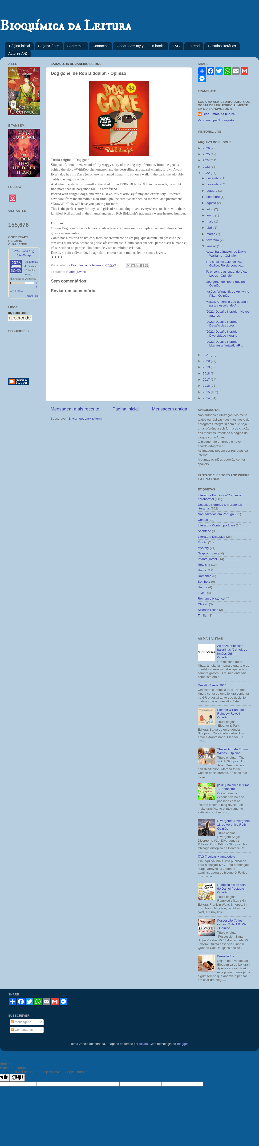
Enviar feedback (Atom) (85, 418)
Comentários (22, 1029)
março (211, 234)
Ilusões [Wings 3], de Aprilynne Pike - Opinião (227, 293)
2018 (207, 373)
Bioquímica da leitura (218, 114)
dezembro (214, 178)
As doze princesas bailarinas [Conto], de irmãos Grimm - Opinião (232, 651)
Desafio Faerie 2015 (212, 685)
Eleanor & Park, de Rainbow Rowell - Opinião (230, 713)
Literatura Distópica (211, 536)
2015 (207, 392)
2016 (207, 385)
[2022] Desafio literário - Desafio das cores (222, 323)
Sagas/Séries (48, 46)
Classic (203, 604)
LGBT (202, 593)
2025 (207, 154)
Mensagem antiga (169, 408)
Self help (204, 581)
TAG (176, 46)
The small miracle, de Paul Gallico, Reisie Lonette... (225, 263)
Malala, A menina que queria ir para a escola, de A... (227, 303)
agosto (211, 203)
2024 (207, 160)
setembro (213, 197)
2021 (207, 355)
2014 (207, 398)
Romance (204, 576)
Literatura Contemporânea (216, 525)
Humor (202, 587)
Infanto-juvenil (76, 272)
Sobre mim (76, 46)
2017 (207, 379)
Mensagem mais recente (75, 408)
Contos (203, 519)
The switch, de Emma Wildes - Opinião (232, 751)
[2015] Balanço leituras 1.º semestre (233, 787)
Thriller (202, 615)
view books (32, 295)
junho (210, 215)
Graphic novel (207, 553)
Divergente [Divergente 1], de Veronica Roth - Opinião (233, 824)
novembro (214, 184)
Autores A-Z (17, 53)
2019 (207, 367)
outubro (212, 190)
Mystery (203, 548)
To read (194, 46)
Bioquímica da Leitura (65, 26)
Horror (202, 570)
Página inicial (19, 46)
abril (209, 227)
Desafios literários (222, 46)
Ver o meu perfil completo (216, 120)
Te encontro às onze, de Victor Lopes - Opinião (227, 273)
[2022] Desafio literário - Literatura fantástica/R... (224, 343)
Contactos (101, 46)
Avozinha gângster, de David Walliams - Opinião (226, 253)
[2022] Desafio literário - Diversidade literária (222, 333)
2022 (207, 173)
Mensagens (21, 1022)
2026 (207, 148)
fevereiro (213, 240)
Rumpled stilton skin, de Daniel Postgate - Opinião (232, 888)
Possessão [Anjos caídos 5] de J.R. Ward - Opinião (233, 924)
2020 (207, 361)
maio (210, 221)
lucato (143, 1044)
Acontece (204, 531)
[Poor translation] (17, 1078)
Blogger (182, 1044)
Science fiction (208, 610)
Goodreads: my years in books (140, 46)
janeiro (211, 246)
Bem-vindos (225, 956)
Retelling (204, 564)
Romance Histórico (211, 598)
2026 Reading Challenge (24, 253)
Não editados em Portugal (216, 514)
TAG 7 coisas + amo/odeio (216, 856)
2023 (207, 166)
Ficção (202, 542)
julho (210, 209)
